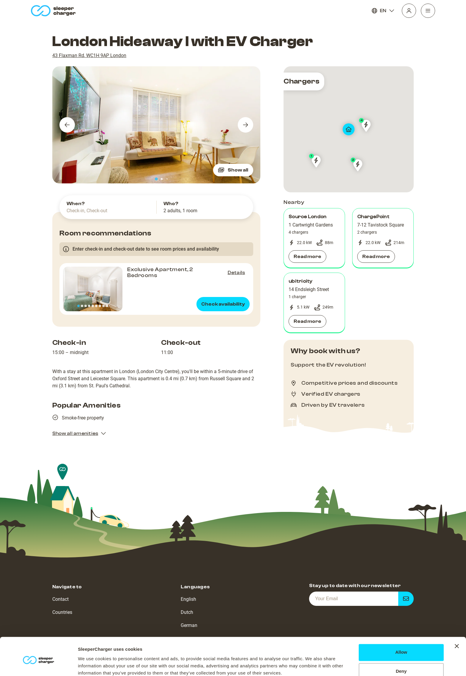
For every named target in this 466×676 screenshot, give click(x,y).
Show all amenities (79, 433)
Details (236, 272)
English (188, 599)
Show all (233, 170)
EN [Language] (383, 11)
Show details (92, 664)
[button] (314, 238)
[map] (349, 129)
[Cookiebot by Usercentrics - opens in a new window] (38, 664)
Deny (401, 646)
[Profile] (409, 11)
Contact (60, 599)
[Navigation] (428, 11)
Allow (401, 627)
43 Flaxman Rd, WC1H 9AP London (89, 55)
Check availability (223, 304)
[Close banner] (457, 621)
